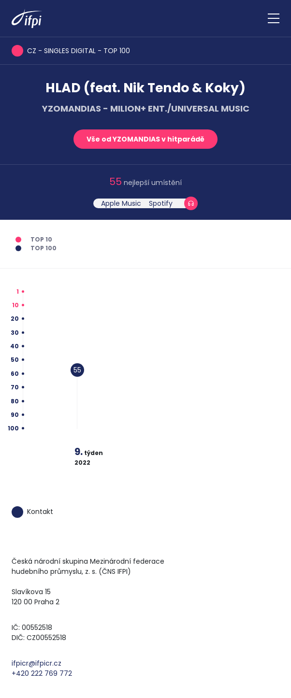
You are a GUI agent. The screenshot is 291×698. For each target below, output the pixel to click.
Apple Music (121, 203)
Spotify (161, 203)
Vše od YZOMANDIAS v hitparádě (145, 139)
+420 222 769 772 (42, 673)
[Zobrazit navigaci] (273, 18)
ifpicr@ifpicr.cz (36, 663)
